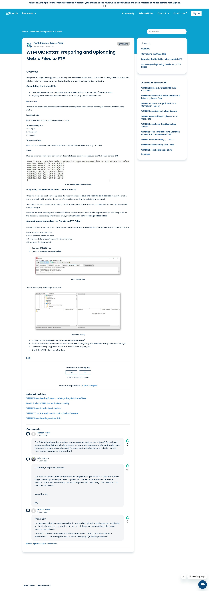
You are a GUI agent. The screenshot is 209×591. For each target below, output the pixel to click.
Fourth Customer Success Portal (48, 43)
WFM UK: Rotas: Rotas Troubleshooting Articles (158, 125)
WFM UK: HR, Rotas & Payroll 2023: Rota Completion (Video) (158, 104)
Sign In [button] (196, 13)
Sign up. (176, 2)
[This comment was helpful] (127, 440)
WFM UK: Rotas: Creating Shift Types (157, 144)
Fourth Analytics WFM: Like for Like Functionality (47, 403)
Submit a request (90, 385)
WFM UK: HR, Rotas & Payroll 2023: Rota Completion (158, 89)
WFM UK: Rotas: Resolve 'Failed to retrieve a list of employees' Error (160, 97)
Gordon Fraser (43, 433)
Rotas (59, 31)
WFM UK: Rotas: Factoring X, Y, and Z (157, 139)
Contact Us (163, 13)
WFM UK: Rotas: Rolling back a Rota (156, 150)
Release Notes (146, 13)
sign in (36, 543)
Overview (145, 48)
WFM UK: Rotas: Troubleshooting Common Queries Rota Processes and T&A (160, 133)
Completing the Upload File (153, 54)
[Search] (167, 31)
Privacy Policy (44, 585)
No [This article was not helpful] (85, 372)
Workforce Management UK (42, 31)
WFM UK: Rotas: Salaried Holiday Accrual (159, 111)
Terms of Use (28, 585)
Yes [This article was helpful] (71, 372)
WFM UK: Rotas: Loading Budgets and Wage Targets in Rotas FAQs (56, 398)
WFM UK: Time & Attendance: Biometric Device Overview (52, 413)
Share (123, 43)
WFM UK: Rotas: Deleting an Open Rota (43, 418)
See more (145, 154)
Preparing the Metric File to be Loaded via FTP (161, 59)
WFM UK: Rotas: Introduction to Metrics (43, 408)
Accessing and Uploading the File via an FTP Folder (161, 65)
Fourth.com (179, 13)
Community (128, 13)
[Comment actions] (127, 444)
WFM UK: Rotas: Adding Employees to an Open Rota (159, 117)
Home (25, 31)
